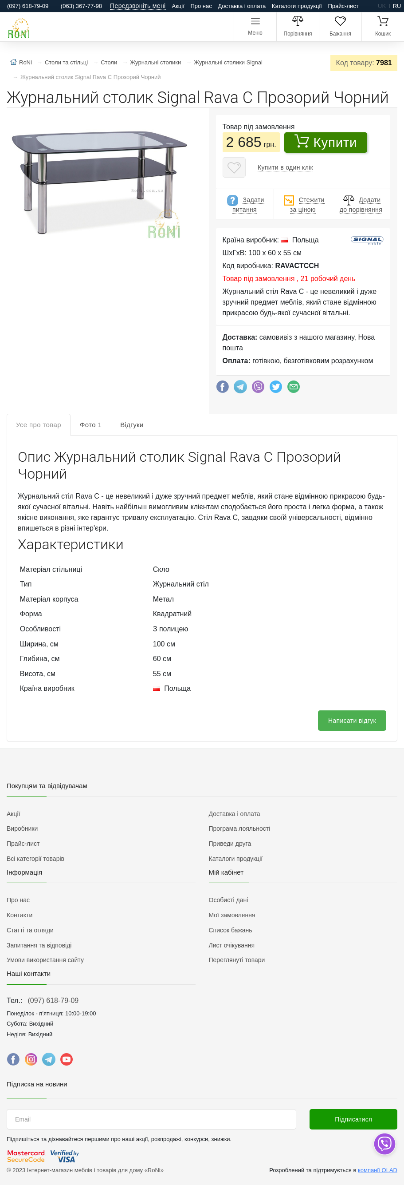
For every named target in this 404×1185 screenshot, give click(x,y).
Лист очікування (232, 945)
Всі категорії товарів (35, 858)
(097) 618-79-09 (52, 1000)
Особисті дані (228, 900)
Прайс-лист (343, 6)
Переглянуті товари (237, 959)
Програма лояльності (240, 828)
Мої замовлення (232, 915)
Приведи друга (230, 843)
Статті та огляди (30, 930)
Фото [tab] (91, 424)
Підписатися (353, 1119)
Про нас (201, 6)
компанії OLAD (377, 1170)
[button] (100, 182)
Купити (325, 141)
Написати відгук (352, 720)
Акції (178, 6)
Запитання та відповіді (39, 945)
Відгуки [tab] (132, 424)
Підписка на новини (37, 1084)
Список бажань (230, 930)
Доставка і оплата (242, 6)
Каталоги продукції (297, 6)
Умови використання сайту (45, 959)
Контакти (19, 915)
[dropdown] (384, 1144)
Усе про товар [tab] (38, 424)
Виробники (22, 828)
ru (397, 6)
